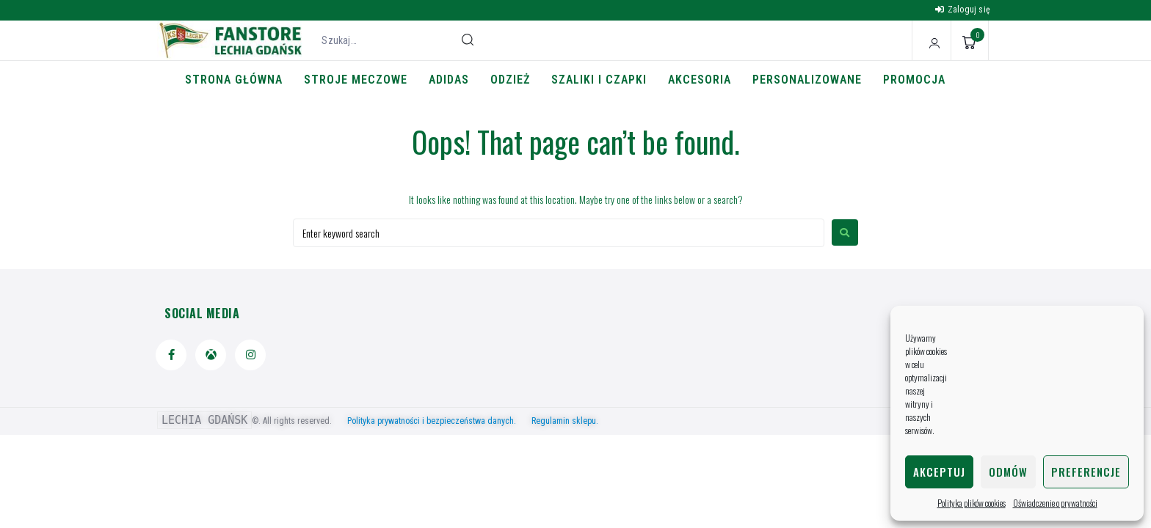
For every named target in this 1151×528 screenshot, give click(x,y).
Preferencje (1086, 471)
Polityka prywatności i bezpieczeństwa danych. (438, 421)
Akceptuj (939, 471)
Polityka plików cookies (971, 502)
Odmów (1008, 471)
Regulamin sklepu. (564, 421)
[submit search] (467, 39)
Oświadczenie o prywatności (1055, 502)
